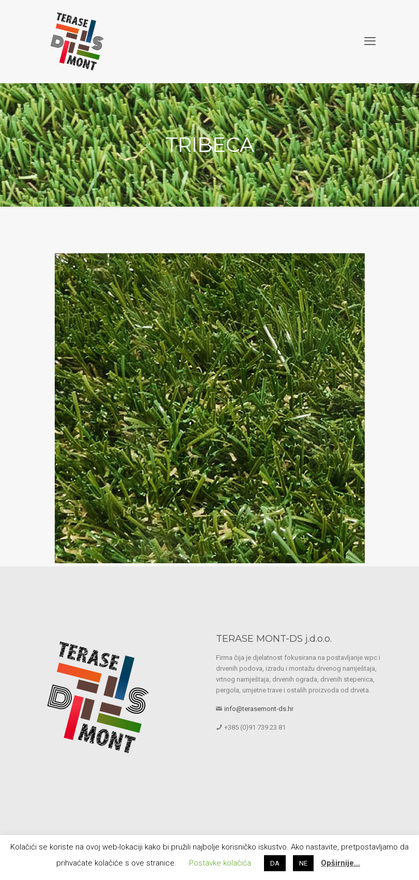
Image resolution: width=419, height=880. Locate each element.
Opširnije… (340, 863)
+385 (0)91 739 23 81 (255, 727)
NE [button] (303, 863)
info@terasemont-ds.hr (258, 709)
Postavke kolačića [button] (220, 863)
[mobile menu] (370, 41)
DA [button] (275, 863)
